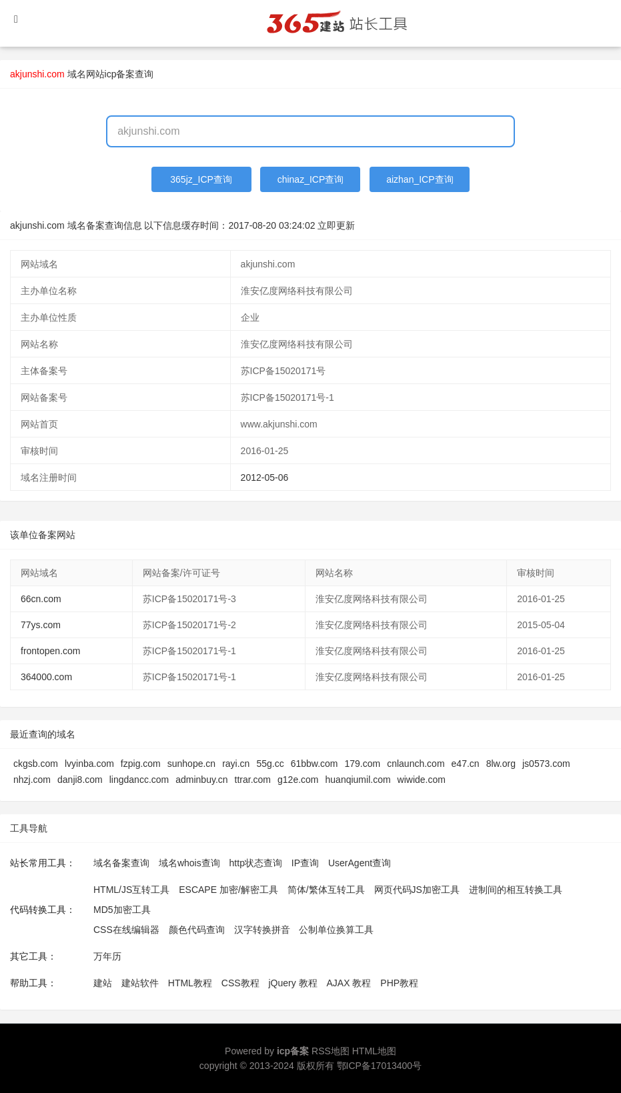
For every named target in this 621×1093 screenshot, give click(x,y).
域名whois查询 (189, 863)
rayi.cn (235, 763)
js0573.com (546, 763)
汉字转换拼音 (262, 929)
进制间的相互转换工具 (515, 889)
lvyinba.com (89, 763)
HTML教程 (190, 983)
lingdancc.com (139, 779)
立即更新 (336, 225)
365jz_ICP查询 (201, 179)
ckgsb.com (35, 763)
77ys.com (41, 625)
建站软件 (140, 983)
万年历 (107, 956)
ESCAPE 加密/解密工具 (228, 889)
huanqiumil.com (358, 779)
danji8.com (80, 779)
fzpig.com (141, 763)
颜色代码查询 (197, 929)
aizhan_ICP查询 (419, 179)
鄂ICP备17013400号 (379, 1065)
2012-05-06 (265, 477)
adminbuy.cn (201, 779)
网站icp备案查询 (120, 74)
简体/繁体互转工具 (326, 889)
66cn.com (41, 599)
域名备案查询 (121, 863)
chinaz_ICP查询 (310, 179)
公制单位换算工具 (336, 929)
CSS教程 (240, 983)
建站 (102, 983)
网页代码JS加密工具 (417, 889)
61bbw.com (314, 763)
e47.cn (466, 763)
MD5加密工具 (122, 909)
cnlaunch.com (415, 763)
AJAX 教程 (349, 983)
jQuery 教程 (292, 983)
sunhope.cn (191, 763)
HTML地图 (374, 1051)
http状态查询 (255, 863)
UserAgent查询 (359, 863)
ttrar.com (253, 779)
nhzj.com (32, 779)
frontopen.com (51, 651)
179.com (362, 763)
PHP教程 (399, 983)
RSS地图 (331, 1051)
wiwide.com (422, 779)
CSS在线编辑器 (126, 929)
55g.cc (269, 763)
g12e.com (297, 779)
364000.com (46, 677)
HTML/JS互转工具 (131, 889)
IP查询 (305, 863)
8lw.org (501, 763)
